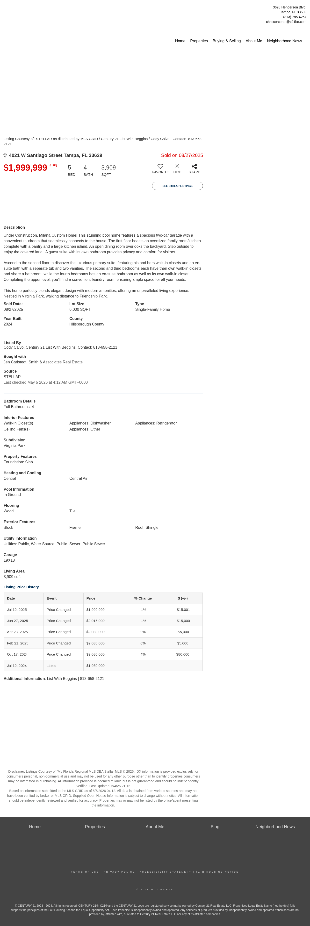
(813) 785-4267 (294, 17)
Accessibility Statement (165, 872)
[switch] (160, 170)
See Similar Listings (178, 185)
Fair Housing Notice (217, 872)
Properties (199, 41)
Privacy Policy (119, 872)
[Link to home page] (5, 8)
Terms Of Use (85, 872)
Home (180, 41)
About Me (254, 41)
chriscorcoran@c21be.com (286, 22)
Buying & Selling (227, 41)
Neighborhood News (284, 41)
